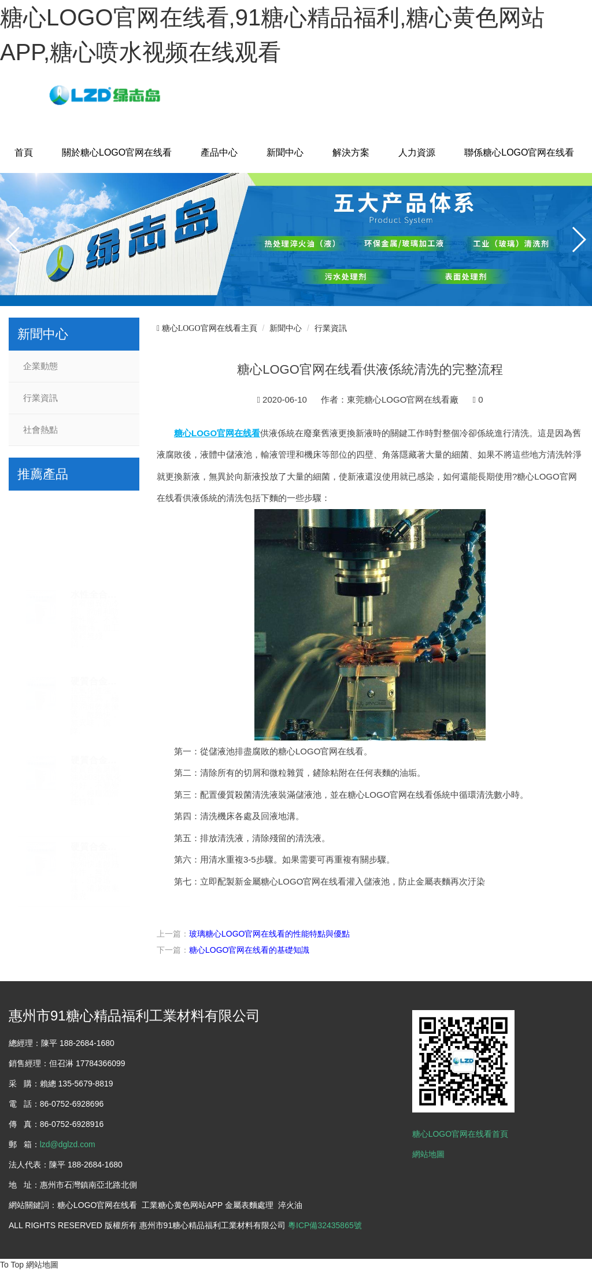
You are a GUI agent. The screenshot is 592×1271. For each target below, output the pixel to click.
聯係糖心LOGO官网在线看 (519, 152)
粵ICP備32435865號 (325, 1225)
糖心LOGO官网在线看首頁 (460, 1134)
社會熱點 (40, 429)
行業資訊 (40, 398)
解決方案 (350, 152)
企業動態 (40, 366)
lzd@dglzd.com (67, 1144)
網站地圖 (428, 1154)
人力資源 (416, 152)
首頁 (23, 152)
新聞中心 (285, 152)
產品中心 (219, 152)
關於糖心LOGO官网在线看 (117, 152)
